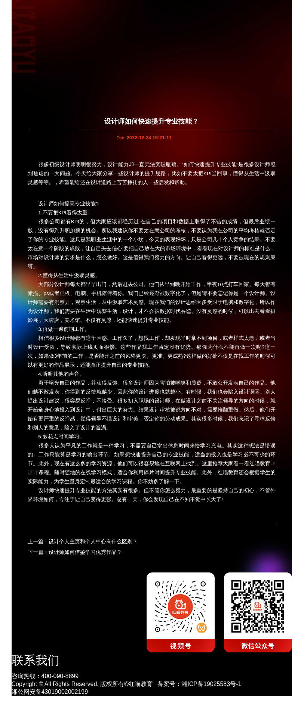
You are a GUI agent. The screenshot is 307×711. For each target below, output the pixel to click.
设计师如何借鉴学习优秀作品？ (85, 552)
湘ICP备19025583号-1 (211, 684)
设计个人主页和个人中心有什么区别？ (93, 541)
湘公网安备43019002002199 (50, 692)
